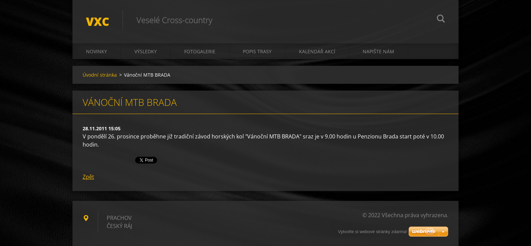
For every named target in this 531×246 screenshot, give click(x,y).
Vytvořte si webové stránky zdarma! (372, 231)
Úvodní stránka (100, 75)
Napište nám (378, 51)
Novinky (96, 51)
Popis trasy (257, 51)
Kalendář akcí (317, 51)
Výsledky (145, 51)
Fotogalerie (199, 51)
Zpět (88, 177)
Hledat (441, 20)
